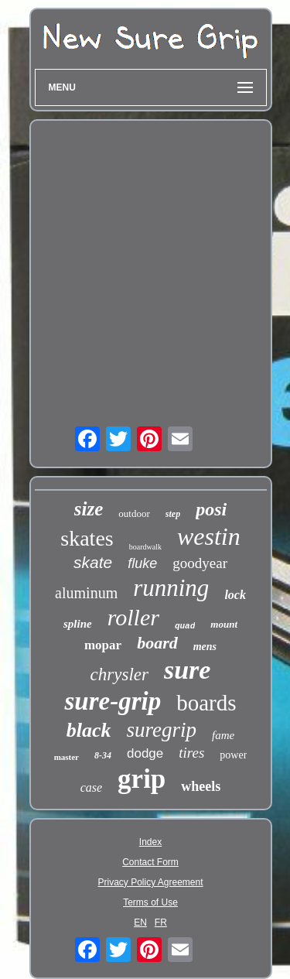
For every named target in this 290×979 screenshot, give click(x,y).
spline (77, 624)
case (91, 787)
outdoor (133, 513)
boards (206, 702)
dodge (145, 753)
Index (150, 842)
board (157, 642)
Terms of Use (150, 902)
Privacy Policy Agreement (150, 882)
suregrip (162, 729)
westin (209, 536)
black (89, 730)
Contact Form (150, 862)
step (172, 513)
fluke (142, 563)
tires (191, 753)
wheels (200, 786)
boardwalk (145, 547)
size (89, 508)
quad (185, 626)
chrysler (119, 674)
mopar (102, 645)
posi (211, 509)
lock (235, 594)
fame (223, 735)
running (171, 587)
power (233, 755)
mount (223, 624)
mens (205, 646)
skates (86, 538)
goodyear (199, 563)
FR (161, 922)
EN (140, 922)
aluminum (86, 592)
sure (187, 670)
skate (92, 562)
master (66, 757)
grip (141, 779)
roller (133, 617)
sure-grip (112, 701)
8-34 (102, 755)
